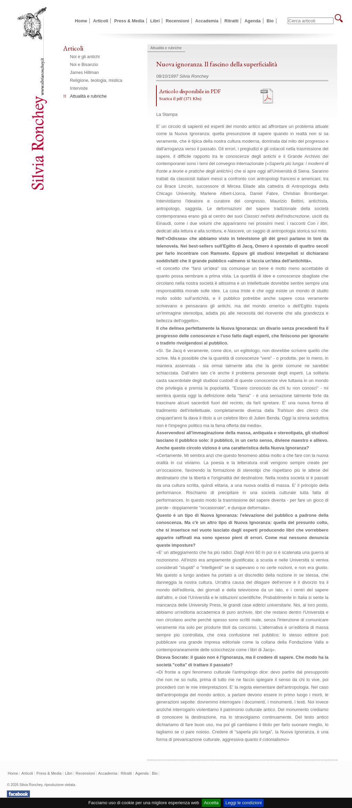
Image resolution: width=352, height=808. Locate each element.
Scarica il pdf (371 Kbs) (180, 98)
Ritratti (231, 20)
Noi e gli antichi (85, 56)
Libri (155, 20)
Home (81, 20)
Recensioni (177, 20)
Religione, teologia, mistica (96, 80)
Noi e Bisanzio (84, 64)
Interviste (79, 88)
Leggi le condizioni (244, 802)
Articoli (100, 20)
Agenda (252, 20)
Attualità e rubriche (88, 96)
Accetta (211, 802)
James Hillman (84, 72)
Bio (270, 20)
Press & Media (129, 20)
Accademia (207, 20)
